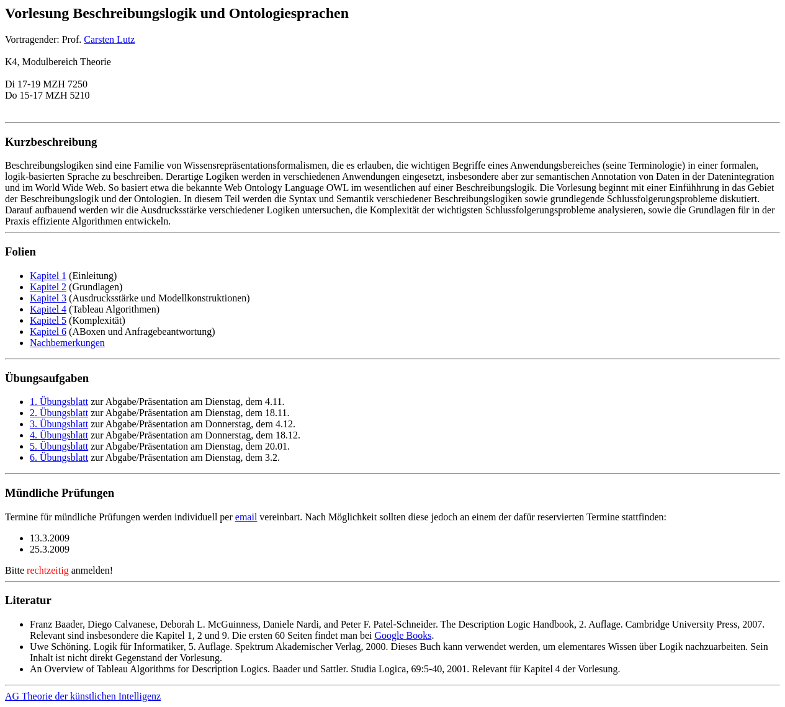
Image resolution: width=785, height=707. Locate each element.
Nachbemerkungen (67, 342)
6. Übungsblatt (59, 457)
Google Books (402, 635)
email (246, 517)
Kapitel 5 (48, 320)
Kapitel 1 (48, 275)
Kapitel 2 (48, 287)
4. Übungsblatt (59, 435)
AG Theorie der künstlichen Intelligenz (83, 696)
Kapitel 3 (48, 298)
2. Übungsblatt (59, 412)
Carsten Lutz (109, 39)
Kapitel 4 (48, 309)
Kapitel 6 (48, 331)
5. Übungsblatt (59, 446)
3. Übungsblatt (59, 424)
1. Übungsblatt (59, 401)
